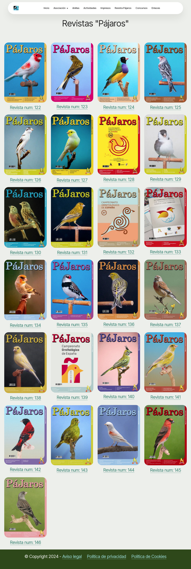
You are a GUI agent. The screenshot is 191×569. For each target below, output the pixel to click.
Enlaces (156, 8)
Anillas (75, 8)
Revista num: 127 (72, 180)
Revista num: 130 (25, 252)
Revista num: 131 (72, 252)
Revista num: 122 (25, 107)
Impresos (105, 8)
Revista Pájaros (123, 8)
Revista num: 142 (25, 469)
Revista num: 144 (118, 470)
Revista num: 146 (25, 542)
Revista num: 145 (165, 470)
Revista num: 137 (165, 324)
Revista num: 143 (72, 470)
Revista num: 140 (118, 396)
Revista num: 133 (165, 251)
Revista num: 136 (118, 324)
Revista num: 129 (165, 179)
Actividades (90, 8)
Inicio (46, 8)
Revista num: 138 (25, 397)
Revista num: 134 (25, 325)
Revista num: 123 (72, 106)
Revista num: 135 (72, 324)
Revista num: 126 (25, 179)
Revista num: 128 (118, 179)
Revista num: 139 (72, 397)
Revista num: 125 (165, 107)
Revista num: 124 (118, 107)
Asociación (60, 8)
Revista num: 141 (166, 397)
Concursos (141, 8)
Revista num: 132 (118, 252)
